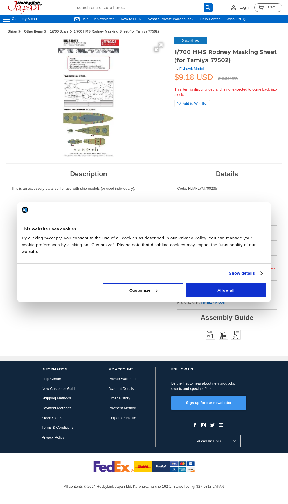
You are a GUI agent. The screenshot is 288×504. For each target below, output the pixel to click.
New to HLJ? (131, 19)
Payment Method (122, 408)
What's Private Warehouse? (171, 19)
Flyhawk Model (191, 69)
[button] (159, 47)
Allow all (226, 290)
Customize (143, 290)
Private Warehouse (124, 379)
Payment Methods (56, 408)
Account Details (121, 389)
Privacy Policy (53, 437)
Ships (12, 31)
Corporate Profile (122, 418)
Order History (119, 398)
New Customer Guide (59, 389)
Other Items (33, 31)
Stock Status (52, 418)
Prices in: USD (209, 441)
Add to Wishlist (192, 103)
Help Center (210, 19)
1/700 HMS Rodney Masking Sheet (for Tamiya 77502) (116, 31)
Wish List (236, 19)
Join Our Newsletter (98, 19)
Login (244, 7)
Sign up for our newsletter (208, 403)
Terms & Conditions (57, 427)
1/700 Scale (59, 31)
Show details (242, 273)
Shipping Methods (56, 398)
